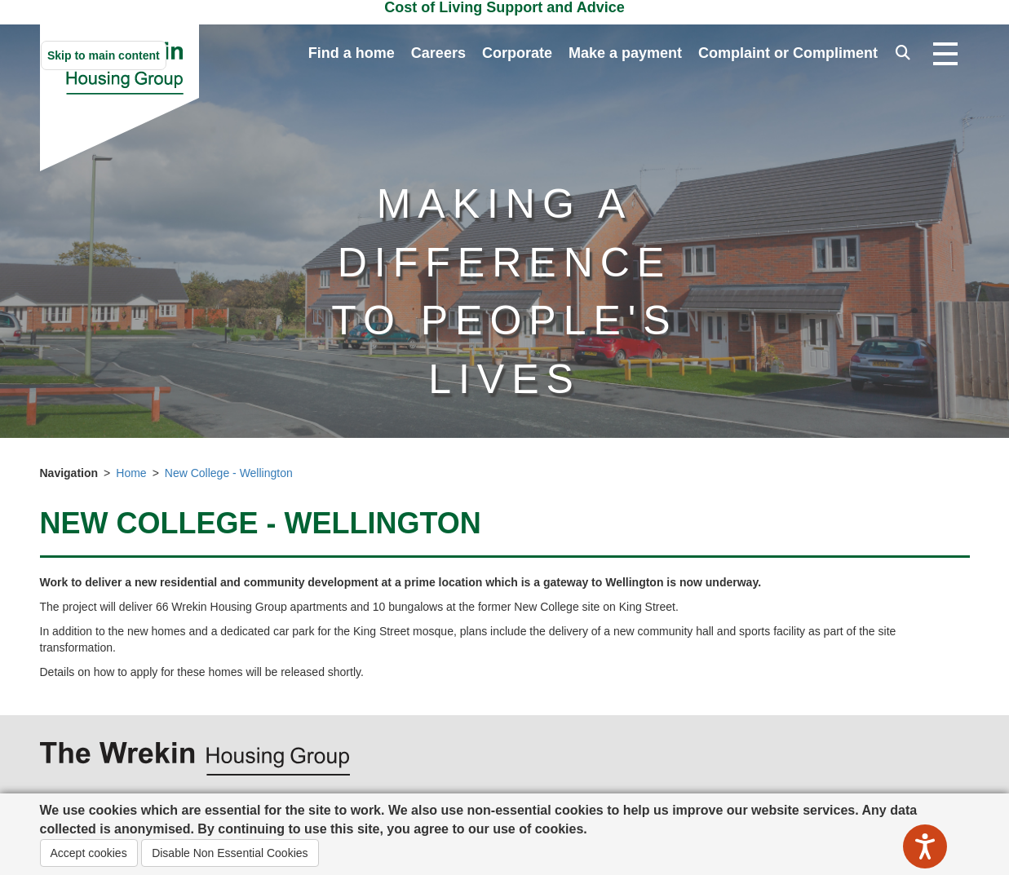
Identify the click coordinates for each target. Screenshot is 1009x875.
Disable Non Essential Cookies (230, 853)
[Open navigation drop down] (945, 54)
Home (131, 472)
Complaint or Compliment (788, 53)
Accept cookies (89, 853)
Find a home (351, 53)
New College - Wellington (229, 472)
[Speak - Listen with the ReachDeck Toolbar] (925, 846)
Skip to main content (103, 55)
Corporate (517, 53)
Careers (438, 53)
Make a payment (625, 53)
